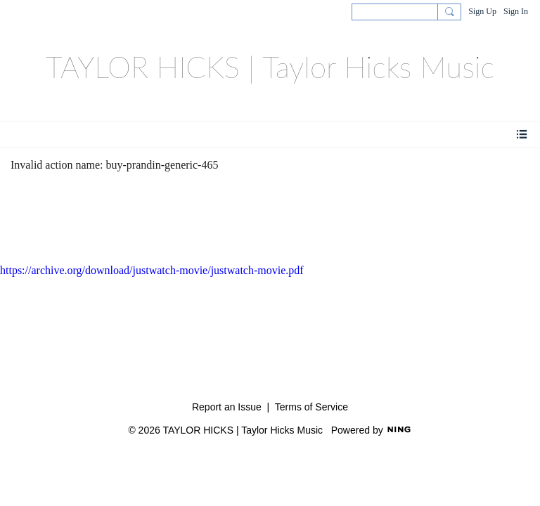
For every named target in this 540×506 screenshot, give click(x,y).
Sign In (515, 11)
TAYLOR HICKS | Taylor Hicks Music (270, 66)
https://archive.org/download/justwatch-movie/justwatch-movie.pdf (152, 270)
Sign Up (482, 11)
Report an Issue (227, 407)
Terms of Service (311, 407)
